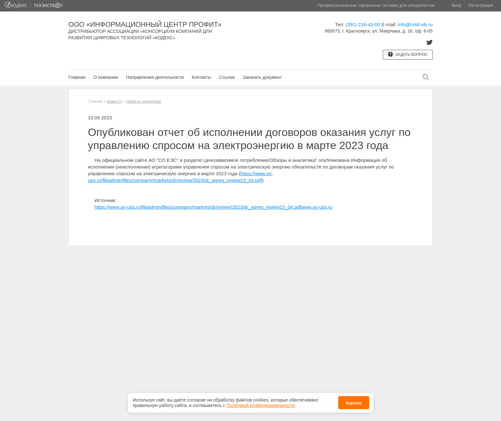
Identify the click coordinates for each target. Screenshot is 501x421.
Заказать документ (262, 77)
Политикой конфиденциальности (260, 405)
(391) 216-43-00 (363, 24)
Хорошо (353, 403)
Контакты (201, 77)
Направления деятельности (155, 77)
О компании (105, 77)
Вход (456, 5)
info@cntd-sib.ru (415, 24)
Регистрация (481, 5)
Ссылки (227, 77)
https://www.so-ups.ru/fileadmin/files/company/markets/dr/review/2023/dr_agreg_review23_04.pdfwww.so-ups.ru (214, 207)
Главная (76, 77)
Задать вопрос (408, 54)
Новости (114, 101)
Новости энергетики (143, 101)
